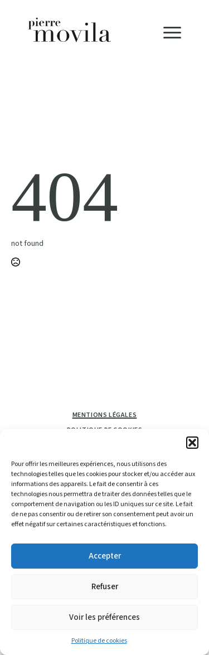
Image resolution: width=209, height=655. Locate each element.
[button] (192, 442)
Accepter (105, 556)
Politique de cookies (99, 641)
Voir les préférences (104, 617)
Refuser (104, 587)
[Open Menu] (172, 32)
